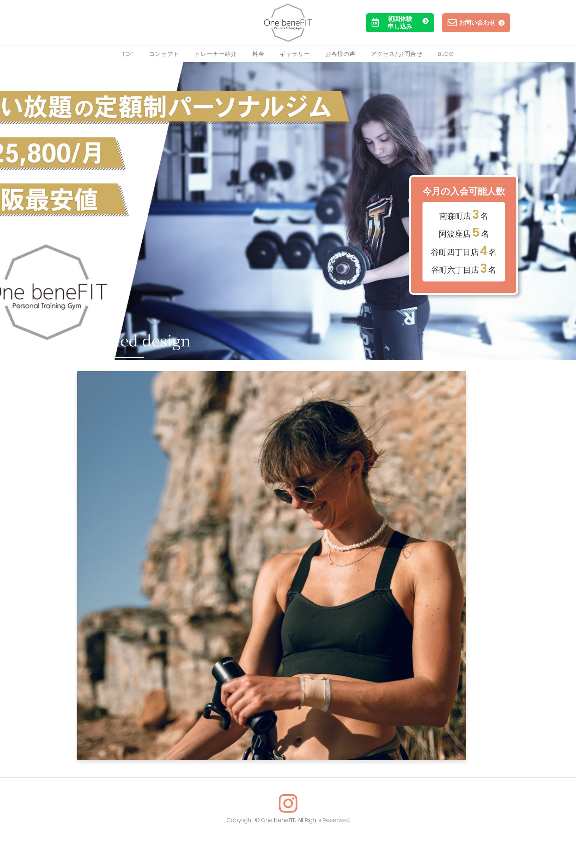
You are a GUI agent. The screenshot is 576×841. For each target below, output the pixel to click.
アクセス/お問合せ (397, 54)
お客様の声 (340, 54)
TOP (128, 54)
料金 (258, 54)
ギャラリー (295, 54)
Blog (446, 54)
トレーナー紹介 (216, 54)
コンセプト (164, 54)
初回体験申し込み (400, 22)
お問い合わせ (476, 22)
